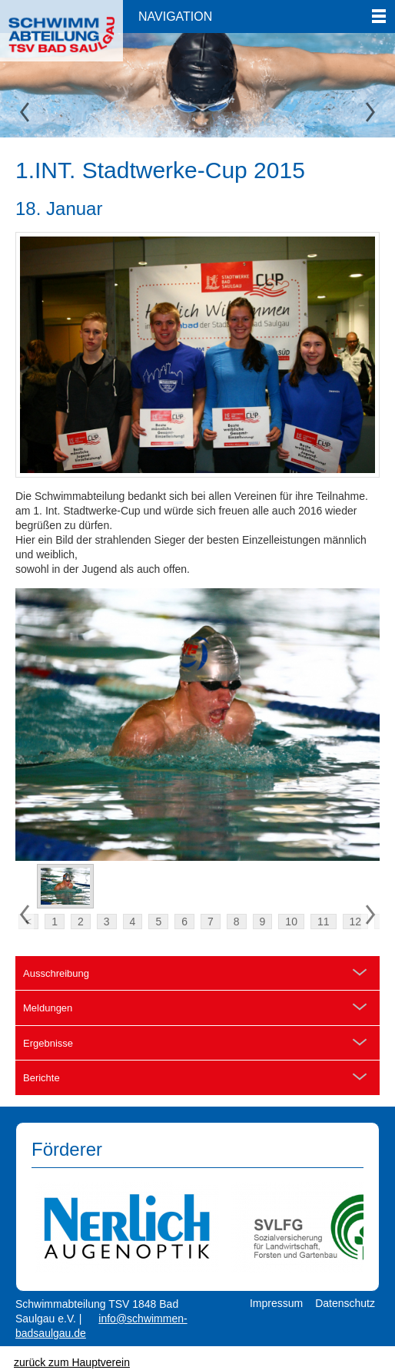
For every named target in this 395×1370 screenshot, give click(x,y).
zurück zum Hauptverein (72, 1362)
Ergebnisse (48, 1043)
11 (323, 921)
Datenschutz (345, 1303)
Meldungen (47, 1008)
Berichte (41, 1078)
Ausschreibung (56, 973)
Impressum (276, 1303)
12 (356, 921)
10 (291, 921)
